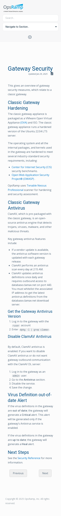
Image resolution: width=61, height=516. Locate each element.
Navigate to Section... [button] (17, 26)
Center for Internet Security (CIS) (32, 167)
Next (45, 473)
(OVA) (23, 122)
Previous (18, 473)
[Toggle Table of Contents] (30, 37)
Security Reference (29, 458)
